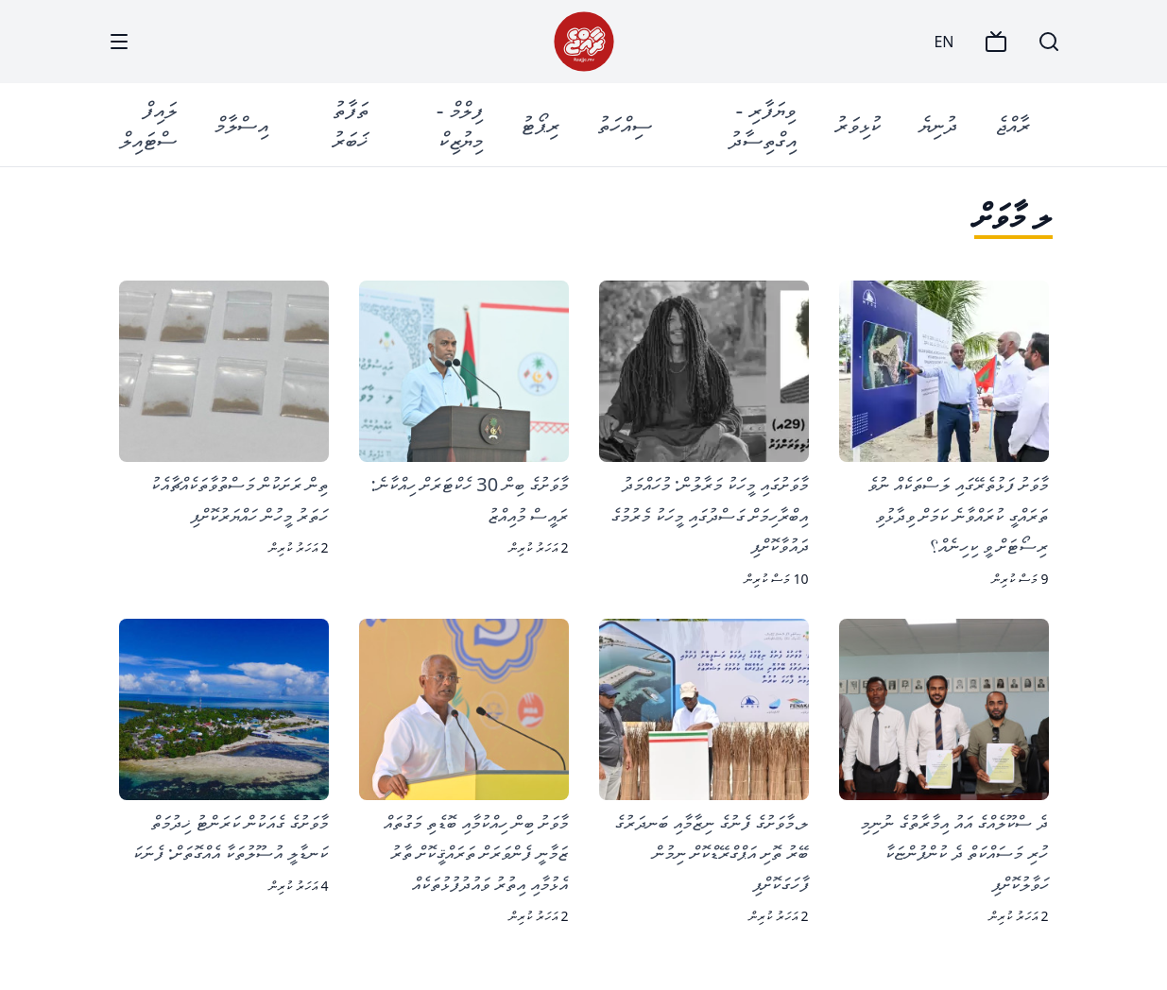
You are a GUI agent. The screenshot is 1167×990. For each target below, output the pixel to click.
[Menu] (119, 41)
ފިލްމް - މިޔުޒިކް (460, 124)
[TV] (996, 41)
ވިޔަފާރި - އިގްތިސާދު (763, 124)
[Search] (1049, 41)
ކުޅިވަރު (857, 124)
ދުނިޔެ (937, 124)
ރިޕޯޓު (540, 124)
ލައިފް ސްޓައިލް (148, 124)
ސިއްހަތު (624, 124)
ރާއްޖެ (1012, 124)
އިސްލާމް (241, 124)
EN (943, 41)
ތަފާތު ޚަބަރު (350, 124)
